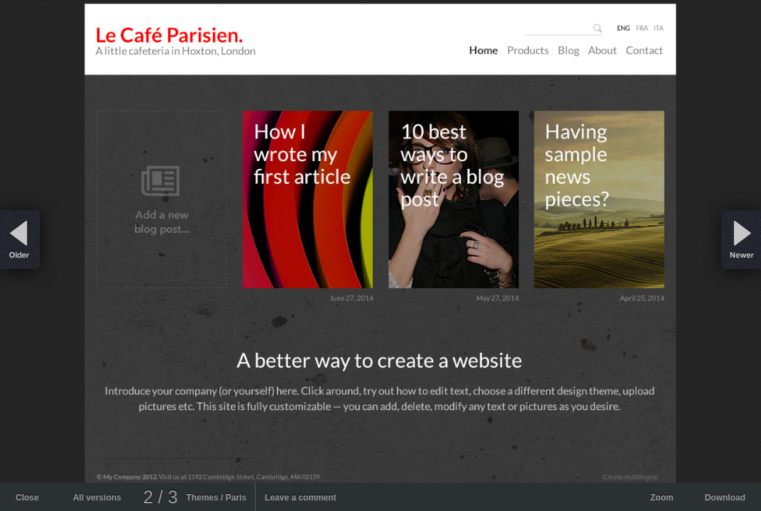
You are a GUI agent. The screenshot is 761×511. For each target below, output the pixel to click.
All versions (97, 497)
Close (27, 497)
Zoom (662, 497)
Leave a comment (300, 497)
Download (725, 497)
